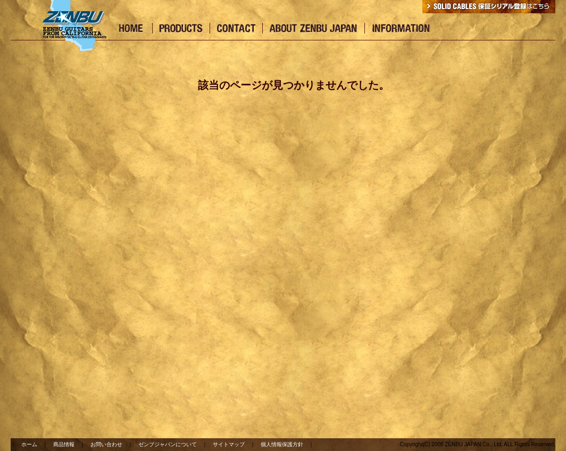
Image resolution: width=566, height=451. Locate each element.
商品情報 (63, 444)
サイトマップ (229, 444)
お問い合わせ (106, 444)
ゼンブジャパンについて (167, 444)
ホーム (29, 444)
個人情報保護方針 (282, 444)
